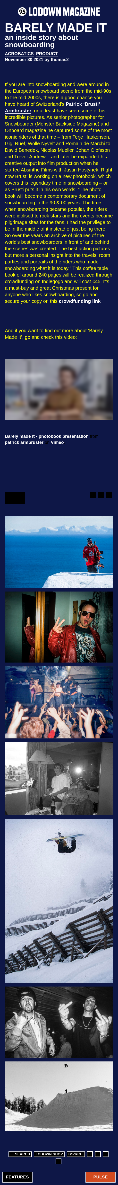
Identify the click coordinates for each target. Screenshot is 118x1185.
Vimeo (57, 442)
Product (47, 53)
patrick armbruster (24, 442)
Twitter (100, 495)
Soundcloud (58, 1161)
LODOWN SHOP (49, 1154)
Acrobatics (19, 53)
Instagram (98, 1154)
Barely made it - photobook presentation (47, 436)
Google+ (109, 495)
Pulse (100, 1177)
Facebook (92, 495)
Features (17, 1177)
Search (20, 1154)
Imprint (75, 1154)
